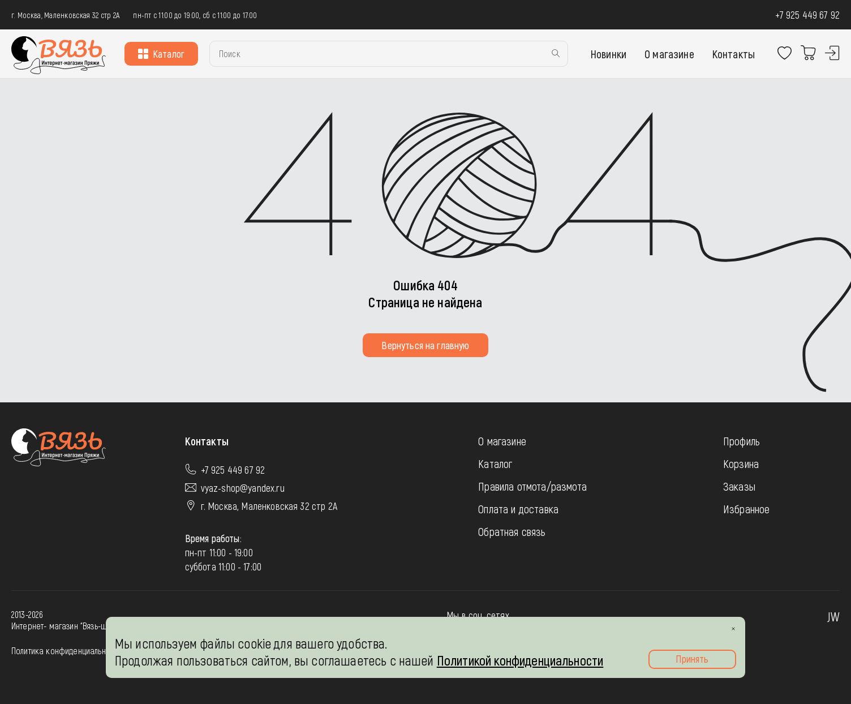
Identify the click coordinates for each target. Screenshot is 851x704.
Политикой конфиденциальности (520, 660)
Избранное (746, 509)
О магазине (669, 54)
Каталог (161, 54)
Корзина (741, 463)
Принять (692, 659)
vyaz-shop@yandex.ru (243, 488)
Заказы (739, 486)
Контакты (733, 54)
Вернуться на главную (425, 345)
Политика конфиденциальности (66, 650)
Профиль (741, 441)
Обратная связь (511, 531)
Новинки (608, 54)
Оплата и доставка (518, 509)
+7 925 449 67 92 (807, 14)
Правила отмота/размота (532, 486)
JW (833, 616)
